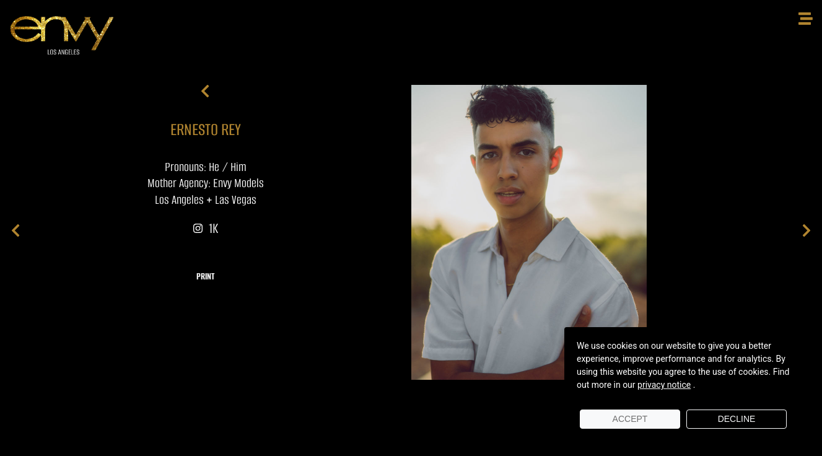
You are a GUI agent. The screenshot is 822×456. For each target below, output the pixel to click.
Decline (737, 419)
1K (205, 228)
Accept (630, 419)
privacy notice (664, 385)
